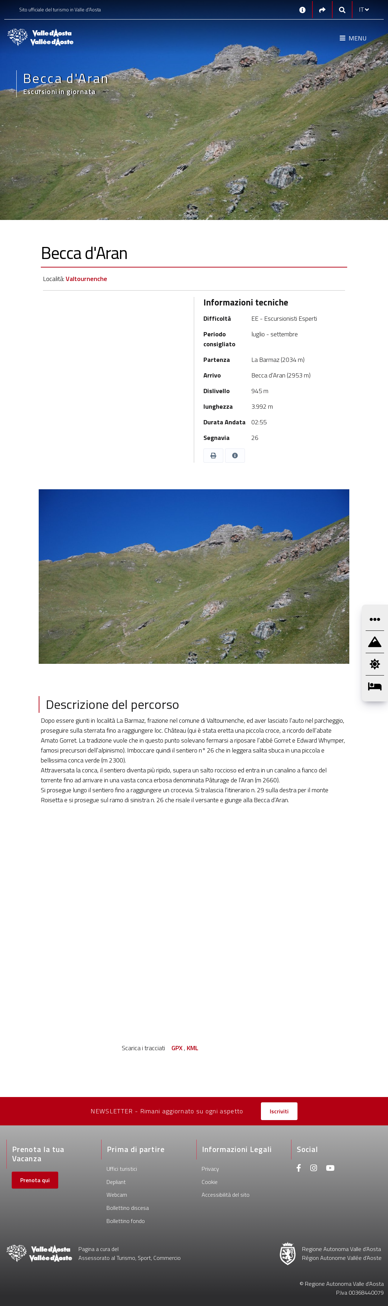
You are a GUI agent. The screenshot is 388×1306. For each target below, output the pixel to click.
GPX (176, 1048)
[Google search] (342, 9)
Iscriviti (279, 1111)
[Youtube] (330, 1168)
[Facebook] (298, 1168)
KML (192, 1048)
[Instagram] (313, 1168)
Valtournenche (86, 278)
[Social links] (322, 9)
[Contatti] (302, 9)
